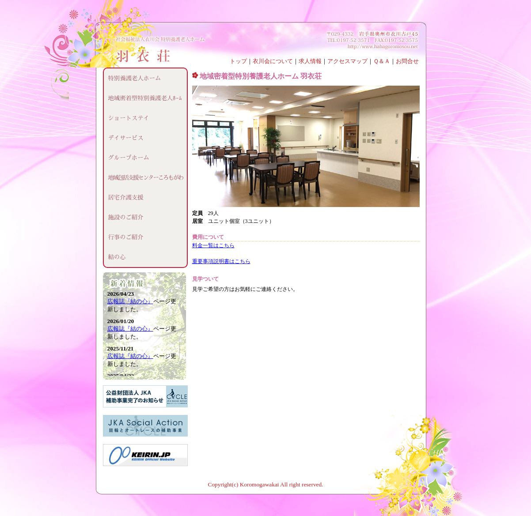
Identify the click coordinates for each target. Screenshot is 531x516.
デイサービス (126, 138)
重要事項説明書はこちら (221, 261)
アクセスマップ (347, 61)
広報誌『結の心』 (130, 301)
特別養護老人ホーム (134, 78)
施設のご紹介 (126, 217)
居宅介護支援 (126, 197)
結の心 (117, 257)
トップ (238, 61)
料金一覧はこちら (213, 245)
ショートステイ (128, 118)
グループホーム (128, 158)
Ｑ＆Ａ (381, 61)
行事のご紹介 (126, 237)
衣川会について (273, 61)
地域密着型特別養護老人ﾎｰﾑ (145, 98)
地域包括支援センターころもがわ (145, 178)
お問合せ (407, 61)
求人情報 (310, 61)
